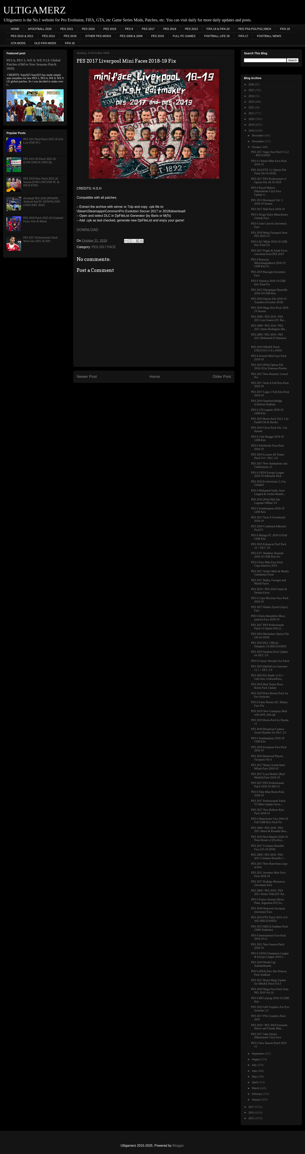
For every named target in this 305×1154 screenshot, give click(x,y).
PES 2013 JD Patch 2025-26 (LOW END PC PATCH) (39, 160)
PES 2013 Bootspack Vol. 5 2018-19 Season (267, 202)
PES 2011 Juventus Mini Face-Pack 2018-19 (268, 874)
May (255, 1076)
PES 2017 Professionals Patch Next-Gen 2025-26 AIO (40, 239)
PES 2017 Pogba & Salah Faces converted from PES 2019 (269, 252)
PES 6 (129, 29)
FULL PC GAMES (184, 36)
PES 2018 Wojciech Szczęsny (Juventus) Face (268, 910)
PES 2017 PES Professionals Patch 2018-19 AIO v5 (267, 784)
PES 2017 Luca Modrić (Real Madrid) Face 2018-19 (268, 776)
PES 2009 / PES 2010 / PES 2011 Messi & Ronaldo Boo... (269, 829)
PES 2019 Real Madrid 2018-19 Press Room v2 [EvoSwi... (269, 838)
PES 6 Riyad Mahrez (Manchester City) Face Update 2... (266, 191)
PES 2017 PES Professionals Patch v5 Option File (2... (267, 626)
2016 (251, 1112)
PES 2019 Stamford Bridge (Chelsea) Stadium (266, 402)
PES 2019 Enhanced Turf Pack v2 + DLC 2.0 (268, 546)
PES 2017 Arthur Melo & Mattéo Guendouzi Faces (270, 573)
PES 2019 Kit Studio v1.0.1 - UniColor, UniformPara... (267, 677)
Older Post (221, 376)
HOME (15, 29)
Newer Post (87, 376)
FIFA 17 (243, 36)
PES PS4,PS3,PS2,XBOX (254, 29)
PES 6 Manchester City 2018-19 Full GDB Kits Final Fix (269, 820)
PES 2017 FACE (104, 247)
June (255, 1070)
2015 (251, 1118)
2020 (251, 119)
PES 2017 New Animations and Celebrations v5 (269, 465)
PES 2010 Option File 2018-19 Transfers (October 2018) (268, 300)
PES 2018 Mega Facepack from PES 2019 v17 (269, 234)
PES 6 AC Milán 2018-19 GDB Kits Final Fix (269, 243)
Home (154, 376)
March (256, 1088)
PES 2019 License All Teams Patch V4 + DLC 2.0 (267, 456)
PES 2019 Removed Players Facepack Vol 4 (267, 758)
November (258, 141)
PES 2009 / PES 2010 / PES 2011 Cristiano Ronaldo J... (268, 856)
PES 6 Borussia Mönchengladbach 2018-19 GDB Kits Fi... (268, 263)
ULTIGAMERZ (34, 10)
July (254, 1065)
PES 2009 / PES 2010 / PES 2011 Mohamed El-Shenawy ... (269, 338)
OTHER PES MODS (98, 36)
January (256, 1099)
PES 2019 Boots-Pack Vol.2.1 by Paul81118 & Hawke (270, 420)
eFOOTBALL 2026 (39, 29)
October (257, 147)
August (256, 1059)
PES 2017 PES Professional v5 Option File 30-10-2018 (268, 180)
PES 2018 (169, 29)
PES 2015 (157, 36)
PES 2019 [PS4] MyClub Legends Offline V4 (265, 501)
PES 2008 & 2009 (131, 36)
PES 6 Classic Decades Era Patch (270, 661)
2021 (251, 113)
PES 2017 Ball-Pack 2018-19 (268, 209)
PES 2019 (109, 29)
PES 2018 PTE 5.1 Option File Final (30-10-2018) (268, 171)
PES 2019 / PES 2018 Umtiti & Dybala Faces (269, 591)
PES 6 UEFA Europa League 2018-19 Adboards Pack (267, 474)
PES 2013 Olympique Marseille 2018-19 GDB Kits (269, 291)
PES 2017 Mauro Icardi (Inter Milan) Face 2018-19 (268, 767)
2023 (251, 101)
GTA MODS (18, 43)
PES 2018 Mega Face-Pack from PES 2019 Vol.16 (270, 991)
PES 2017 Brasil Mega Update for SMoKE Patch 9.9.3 (268, 982)
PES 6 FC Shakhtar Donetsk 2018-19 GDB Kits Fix (267, 555)
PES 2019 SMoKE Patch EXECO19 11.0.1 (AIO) (266, 348)
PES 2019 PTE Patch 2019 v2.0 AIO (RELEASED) (269, 919)
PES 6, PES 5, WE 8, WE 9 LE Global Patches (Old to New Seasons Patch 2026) (33, 64)
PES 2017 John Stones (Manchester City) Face (266, 1036)
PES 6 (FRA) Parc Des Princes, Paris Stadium (269, 973)
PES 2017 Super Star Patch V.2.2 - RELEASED (270, 153)
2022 (251, 107)
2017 (251, 1106)
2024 (251, 96)
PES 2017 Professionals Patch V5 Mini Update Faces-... (268, 802)
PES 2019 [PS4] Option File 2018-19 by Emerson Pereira (269, 366)
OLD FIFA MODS (45, 43)
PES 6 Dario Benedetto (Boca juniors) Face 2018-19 (268, 618)
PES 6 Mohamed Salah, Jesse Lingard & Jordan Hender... (268, 492)
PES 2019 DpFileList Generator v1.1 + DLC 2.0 (269, 668)
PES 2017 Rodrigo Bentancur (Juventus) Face (268, 883)
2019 (251, 124)
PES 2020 (88, 29)
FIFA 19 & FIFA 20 (218, 29)
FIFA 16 (70, 43)
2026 (251, 84)
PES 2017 (148, 29)
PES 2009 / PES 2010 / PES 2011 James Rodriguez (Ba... (269, 327)
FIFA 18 (285, 29)
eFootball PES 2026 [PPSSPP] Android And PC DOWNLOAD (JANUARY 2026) (41, 202)
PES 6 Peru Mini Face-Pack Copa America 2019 (267, 564)
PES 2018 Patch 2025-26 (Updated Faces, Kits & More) (43, 219)
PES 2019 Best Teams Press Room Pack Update (267, 686)
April (255, 1082)
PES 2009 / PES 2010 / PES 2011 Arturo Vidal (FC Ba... (268, 892)
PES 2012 (48, 36)
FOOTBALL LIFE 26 (217, 36)
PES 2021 (66, 29)
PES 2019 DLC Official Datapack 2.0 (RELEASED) (268, 644)
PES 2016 (70, 36)
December (258, 135)
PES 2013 (191, 29)
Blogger (177, 1145)
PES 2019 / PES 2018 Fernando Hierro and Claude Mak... (269, 1027)
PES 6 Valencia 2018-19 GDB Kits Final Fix (268, 282)
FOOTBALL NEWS (269, 36)
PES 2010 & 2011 (22, 36)
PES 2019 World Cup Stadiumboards (263, 964)
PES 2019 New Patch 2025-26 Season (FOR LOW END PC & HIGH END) (41, 182)
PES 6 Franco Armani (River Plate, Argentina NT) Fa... (267, 901)
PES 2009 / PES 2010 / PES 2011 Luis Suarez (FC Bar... (268, 318)
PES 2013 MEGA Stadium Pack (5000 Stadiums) (269, 928)
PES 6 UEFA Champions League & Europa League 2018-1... (270, 955)
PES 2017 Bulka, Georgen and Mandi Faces (268, 582)
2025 (251, 90)
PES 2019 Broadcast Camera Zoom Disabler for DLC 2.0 (268, 731)
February (257, 1093)
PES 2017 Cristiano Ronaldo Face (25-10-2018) (267, 847)
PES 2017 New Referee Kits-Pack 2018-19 (267, 811)
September (258, 1053)
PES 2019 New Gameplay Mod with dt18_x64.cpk (269, 713)
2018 (251, 130)
